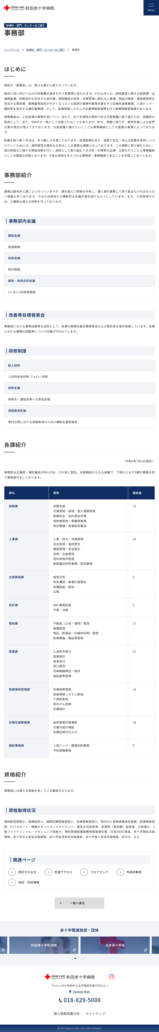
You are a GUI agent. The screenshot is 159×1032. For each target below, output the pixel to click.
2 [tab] (78, 959)
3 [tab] (81, 959)
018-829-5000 (82, 1000)
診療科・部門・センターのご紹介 (45, 49)
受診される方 (27, 872)
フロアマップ (99, 872)
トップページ (12, 49)
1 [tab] (75, 959)
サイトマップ (95, 1013)
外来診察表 (133, 872)
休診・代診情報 (28, 882)
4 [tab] (84, 959)
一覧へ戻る (77, 903)
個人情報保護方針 (67, 1013)
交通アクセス (63, 872)
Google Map (81, 991)
